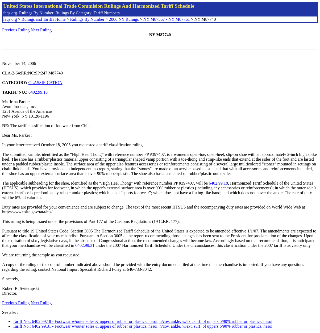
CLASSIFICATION (45, 82)
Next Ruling (41, 30)
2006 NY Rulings (124, 19)
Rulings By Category (74, 13)
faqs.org (10, 13)
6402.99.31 (84, 245)
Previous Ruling (16, 30)
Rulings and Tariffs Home (44, 19)
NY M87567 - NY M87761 (166, 19)
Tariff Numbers (106, 13)
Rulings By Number (36, 13)
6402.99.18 (38, 92)
